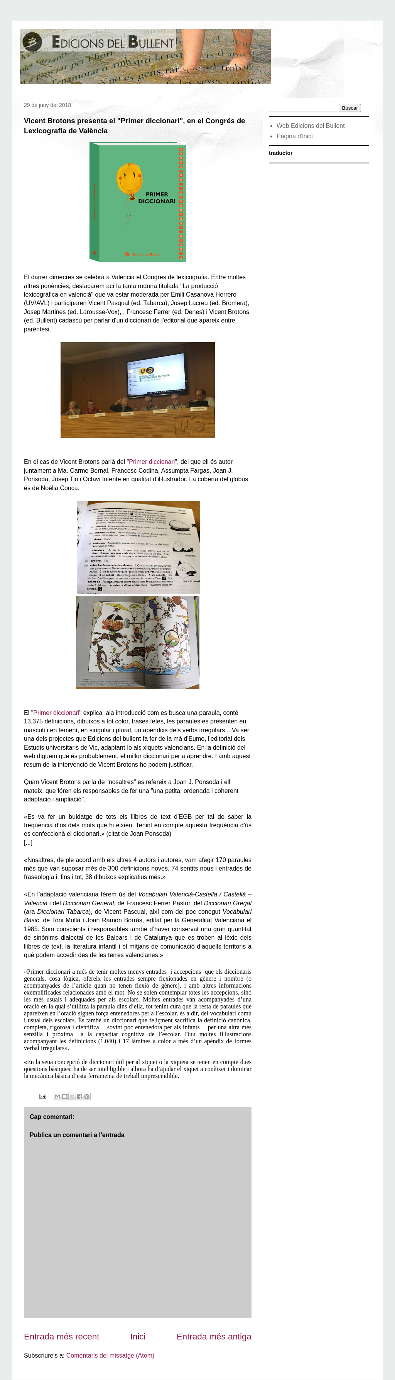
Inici (138, 1336)
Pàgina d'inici (295, 136)
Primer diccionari (152, 461)
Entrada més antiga (214, 1336)
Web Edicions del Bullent (311, 125)
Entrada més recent (61, 1336)
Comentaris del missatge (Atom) (110, 1355)
